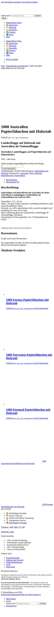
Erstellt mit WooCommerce (30, 544)
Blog (8, 37)
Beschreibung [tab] (11, 129)
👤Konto (10, 34)
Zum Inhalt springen (29, 2)
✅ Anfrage (11, 32)
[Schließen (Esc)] (10, 608)
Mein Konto (11, 549)
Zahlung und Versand (14, 510)
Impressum (10, 517)
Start (3, 66)
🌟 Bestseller (11, 30)
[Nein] (46, 615)
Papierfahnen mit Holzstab (17, 66)
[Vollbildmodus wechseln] (5, 608)
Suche (8, 551)
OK (42, 615)
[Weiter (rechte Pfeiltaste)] (5, 610)
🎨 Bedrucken (12, 25)
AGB (8, 514)
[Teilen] (7, 608)
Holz (32, 123)
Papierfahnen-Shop (13, 23)
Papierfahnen (20, 125)
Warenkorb (11, 556)
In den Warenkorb (8, 118)
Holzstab (38, 123)
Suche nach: (6, 15)
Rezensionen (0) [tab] (12, 132)
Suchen (38, 16)
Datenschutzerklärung (10, 544)
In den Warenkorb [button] (41, 258)
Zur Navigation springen (11, 2)
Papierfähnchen (7, 125)
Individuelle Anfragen (18, 473)
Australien (24, 123)
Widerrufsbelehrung (14, 512)
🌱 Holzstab (11, 27)
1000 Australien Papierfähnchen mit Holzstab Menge (22, 113)
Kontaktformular (13, 508)
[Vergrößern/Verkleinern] (2, 608)
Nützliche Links (7, 482)
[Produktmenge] (12, 115)
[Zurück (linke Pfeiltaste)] (2, 610)
